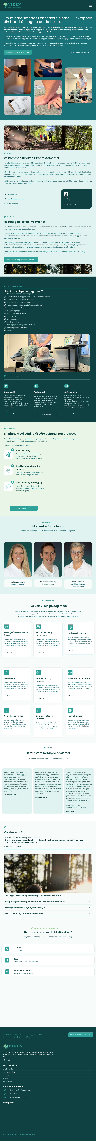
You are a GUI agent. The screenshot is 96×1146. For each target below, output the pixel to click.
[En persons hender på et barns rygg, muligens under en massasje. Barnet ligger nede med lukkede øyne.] (81, 1116)
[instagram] (9, 1060)
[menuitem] (48, 1069)
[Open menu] (90, 5)
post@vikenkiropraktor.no (18, 1098)
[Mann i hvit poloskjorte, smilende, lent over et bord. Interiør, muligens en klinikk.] (37, 1116)
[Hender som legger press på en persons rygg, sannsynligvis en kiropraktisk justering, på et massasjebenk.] (15, 1116)
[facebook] (4, 1060)
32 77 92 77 (13, 1094)
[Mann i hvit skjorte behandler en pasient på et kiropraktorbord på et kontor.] (59, 1116)
